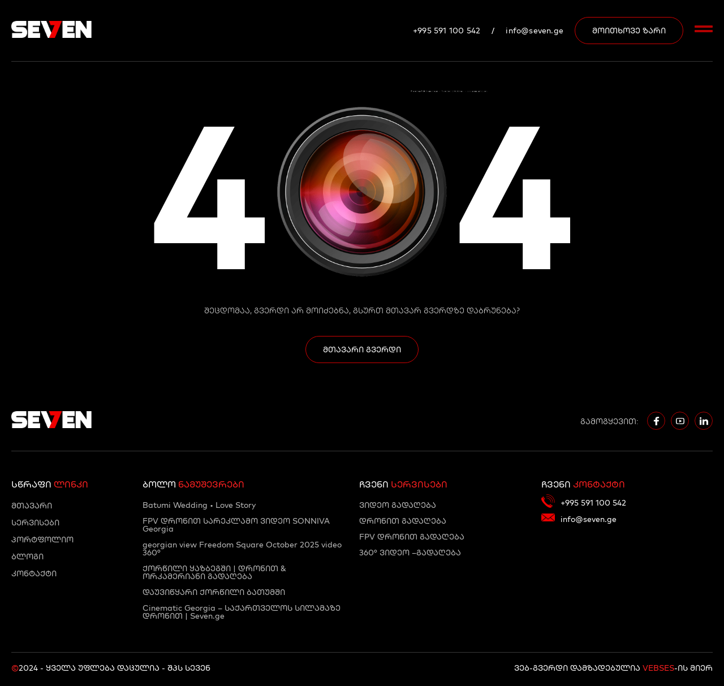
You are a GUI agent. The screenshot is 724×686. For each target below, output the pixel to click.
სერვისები (35, 522)
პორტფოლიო (42, 539)
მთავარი (31, 506)
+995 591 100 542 (446, 30)
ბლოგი (27, 556)
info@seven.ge (534, 30)
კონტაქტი (34, 573)
